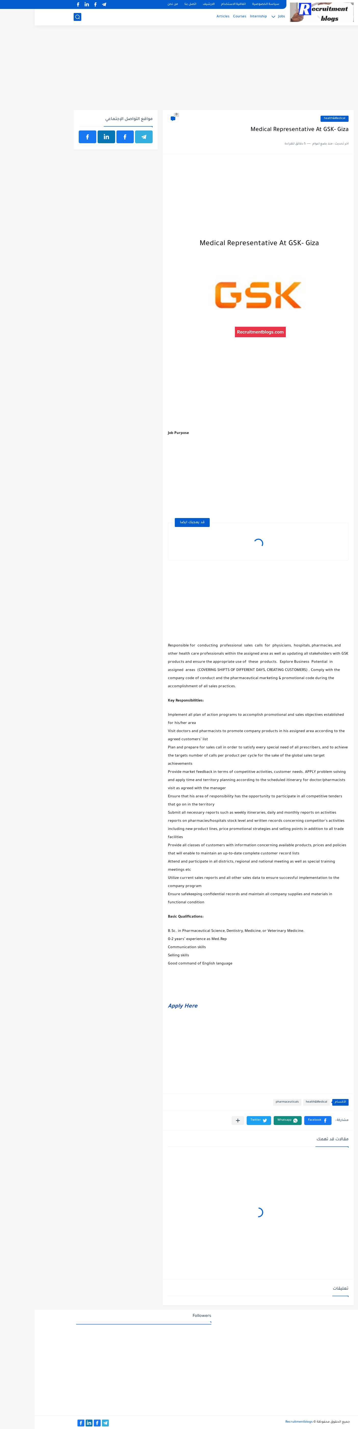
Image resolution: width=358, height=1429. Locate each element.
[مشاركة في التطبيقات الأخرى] (203, 1120)
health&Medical (300, 118)
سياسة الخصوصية (231, 4)
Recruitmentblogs (264, 1422)
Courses (204, 17)
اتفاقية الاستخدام (199, 4)
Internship (223, 17)
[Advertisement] (179, 70)
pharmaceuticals (252, 1102)
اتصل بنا (156, 4)
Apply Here (148, 1007)
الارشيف (174, 4)
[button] (283, 1120)
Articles (188, 17)
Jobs (247, 17)
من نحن (138, 4)
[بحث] (43, 17)
